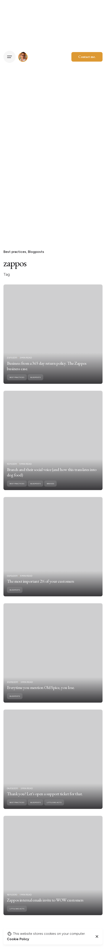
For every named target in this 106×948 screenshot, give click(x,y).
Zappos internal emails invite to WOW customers (45, 905)
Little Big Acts (54, 808)
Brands (50, 489)
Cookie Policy (18, 939)
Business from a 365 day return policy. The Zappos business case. (47, 371)
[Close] (97, 936)
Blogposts (36, 252)
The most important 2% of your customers (40, 586)
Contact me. (87, 56)
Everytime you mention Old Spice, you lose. (41, 693)
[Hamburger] (9, 57)
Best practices (14, 252)
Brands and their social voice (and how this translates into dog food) (51, 477)
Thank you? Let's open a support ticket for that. (44, 799)
